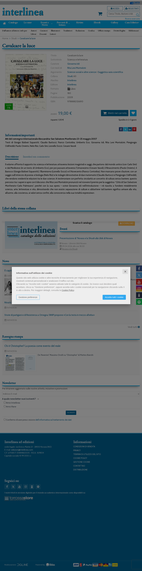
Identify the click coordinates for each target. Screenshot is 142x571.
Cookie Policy (68, 290)
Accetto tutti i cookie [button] (114, 297)
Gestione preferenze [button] (28, 297)
